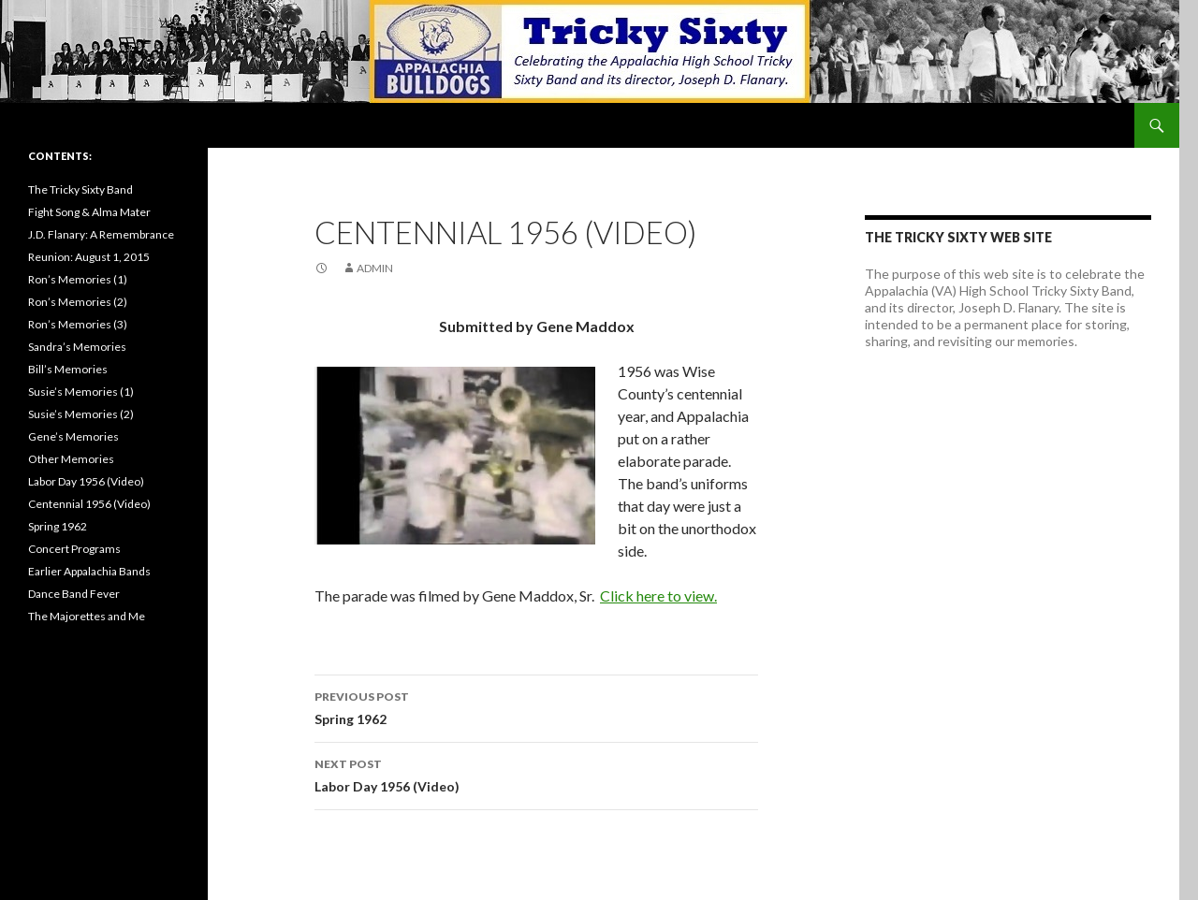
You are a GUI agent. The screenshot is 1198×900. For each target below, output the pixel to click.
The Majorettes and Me (86, 616)
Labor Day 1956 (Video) (536, 773)
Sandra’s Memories (77, 347)
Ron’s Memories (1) (77, 279)
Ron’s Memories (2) (77, 302)
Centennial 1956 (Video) (89, 504)
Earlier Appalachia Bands (89, 571)
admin (375, 268)
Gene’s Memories (73, 436)
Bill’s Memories (68, 369)
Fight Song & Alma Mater (89, 212)
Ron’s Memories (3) (77, 324)
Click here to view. (658, 595)
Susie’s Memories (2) (81, 414)
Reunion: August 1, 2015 (89, 257)
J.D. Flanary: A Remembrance (101, 234)
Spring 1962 (536, 706)
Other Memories (71, 459)
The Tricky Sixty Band (80, 189)
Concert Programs (74, 549)
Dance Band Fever (74, 594)
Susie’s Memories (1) (81, 392)
